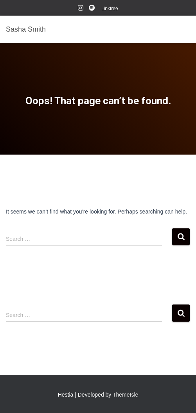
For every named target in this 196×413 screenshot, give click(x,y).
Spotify (92, 9)
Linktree (109, 8)
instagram (80, 9)
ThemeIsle (125, 395)
